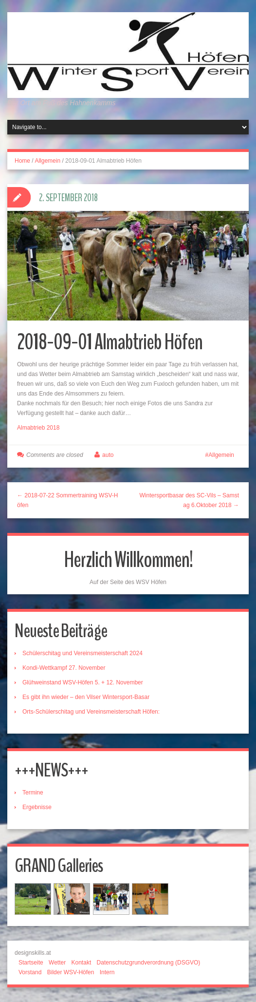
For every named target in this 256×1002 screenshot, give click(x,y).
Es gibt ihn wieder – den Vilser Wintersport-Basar (85, 697)
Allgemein (47, 160)
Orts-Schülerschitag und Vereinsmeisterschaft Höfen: (91, 711)
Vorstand (29, 972)
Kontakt (81, 962)
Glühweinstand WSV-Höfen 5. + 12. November (82, 682)
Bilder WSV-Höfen (70, 972)
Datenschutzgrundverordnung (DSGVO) (149, 962)
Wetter (57, 962)
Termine (32, 792)
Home (22, 160)
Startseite (30, 962)
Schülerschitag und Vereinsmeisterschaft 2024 (82, 653)
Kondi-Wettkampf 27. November (64, 667)
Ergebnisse (37, 807)
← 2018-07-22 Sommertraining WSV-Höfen (67, 500)
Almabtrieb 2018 (38, 427)
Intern (107, 972)
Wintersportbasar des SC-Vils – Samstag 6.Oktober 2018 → (189, 500)
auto (107, 455)
